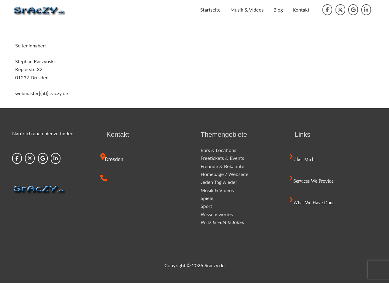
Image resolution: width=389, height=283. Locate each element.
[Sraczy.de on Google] (353, 9)
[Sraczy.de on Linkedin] (366, 9)
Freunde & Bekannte (222, 166)
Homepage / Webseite (225, 174)
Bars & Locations (218, 150)
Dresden (114, 159)
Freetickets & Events (222, 158)
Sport (206, 206)
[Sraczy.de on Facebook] (327, 9)
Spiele (207, 198)
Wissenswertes (217, 214)
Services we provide (313, 181)
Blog (278, 9)
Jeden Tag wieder (219, 182)
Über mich (304, 159)
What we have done (314, 202)
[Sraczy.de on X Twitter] (340, 9)
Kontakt (301, 9)
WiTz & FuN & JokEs (222, 222)
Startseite (210, 9)
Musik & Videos (247, 9)
